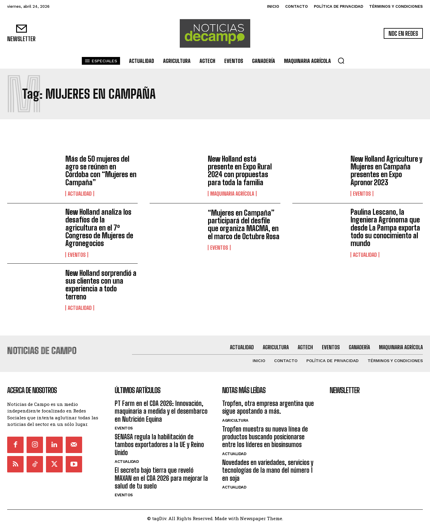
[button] (341, 60)
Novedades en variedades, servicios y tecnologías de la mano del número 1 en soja (267, 470)
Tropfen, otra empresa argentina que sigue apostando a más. (268, 407)
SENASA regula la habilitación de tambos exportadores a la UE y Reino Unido (159, 445)
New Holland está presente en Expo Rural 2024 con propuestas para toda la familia (240, 170)
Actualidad (80, 193)
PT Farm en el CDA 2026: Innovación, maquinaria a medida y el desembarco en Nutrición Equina (161, 411)
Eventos (362, 193)
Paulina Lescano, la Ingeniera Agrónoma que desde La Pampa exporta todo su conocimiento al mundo (385, 228)
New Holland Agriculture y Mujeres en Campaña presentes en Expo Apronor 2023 (387, 170)
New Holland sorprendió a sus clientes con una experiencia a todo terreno (100, 285)
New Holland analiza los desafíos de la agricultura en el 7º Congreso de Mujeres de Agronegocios (99, 228)
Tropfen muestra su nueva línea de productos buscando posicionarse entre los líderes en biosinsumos (265, 437)
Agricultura (235, 420)
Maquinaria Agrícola (232, 193)
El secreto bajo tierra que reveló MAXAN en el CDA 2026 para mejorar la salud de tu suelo (161, 478)
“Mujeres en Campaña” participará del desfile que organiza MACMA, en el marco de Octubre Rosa (244, 224)
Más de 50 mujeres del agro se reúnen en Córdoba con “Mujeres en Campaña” (100, 170)
